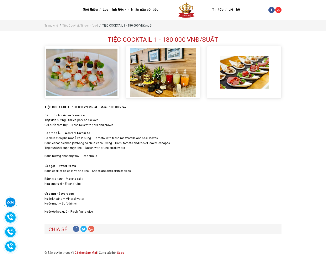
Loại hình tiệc (114, 9)
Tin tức (218, 9)
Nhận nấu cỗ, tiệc (144, 9)
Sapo (120, 252)
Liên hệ (234, 9)
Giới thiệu (90, 9)
